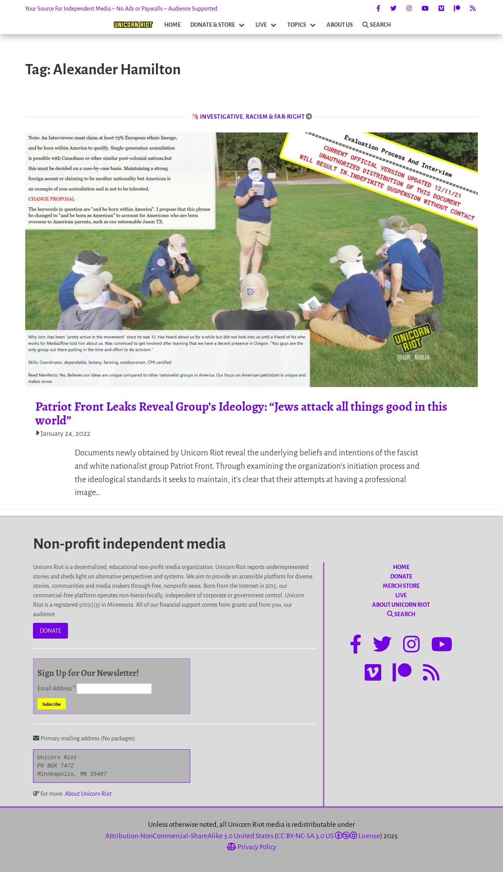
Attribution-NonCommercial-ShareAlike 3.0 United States (189, 836)
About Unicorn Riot (88, 794)
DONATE (50, 631)
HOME (172, 25)
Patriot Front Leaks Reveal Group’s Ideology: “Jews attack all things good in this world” (241, 413)
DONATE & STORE (212, 25)
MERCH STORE (401, 586)
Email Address (57, 688)
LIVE (261, 25)
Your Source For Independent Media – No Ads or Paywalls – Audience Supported (121, 9)
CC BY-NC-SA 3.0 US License (328, 836)
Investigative (221, 117)
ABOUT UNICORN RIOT (401, 605)
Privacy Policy (251, 847)
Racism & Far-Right (275, 117)
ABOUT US (340, 25)
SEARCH (376, 25)
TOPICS (296, 25)
